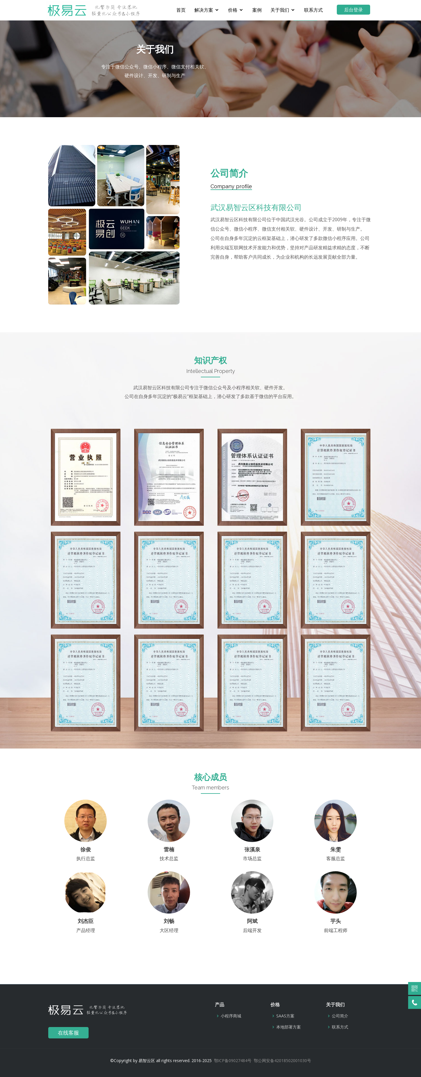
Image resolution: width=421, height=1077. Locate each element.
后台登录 (356, 9)
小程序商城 (231, 1016)
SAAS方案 (285, 1016)
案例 (259, 10)
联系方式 (316, 10)
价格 (235, 10)
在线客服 (68, 1033)
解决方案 (206, 10)
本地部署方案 (288, 1027)
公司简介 (340, 1016)
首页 (183, 10)
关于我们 (282, 10)
